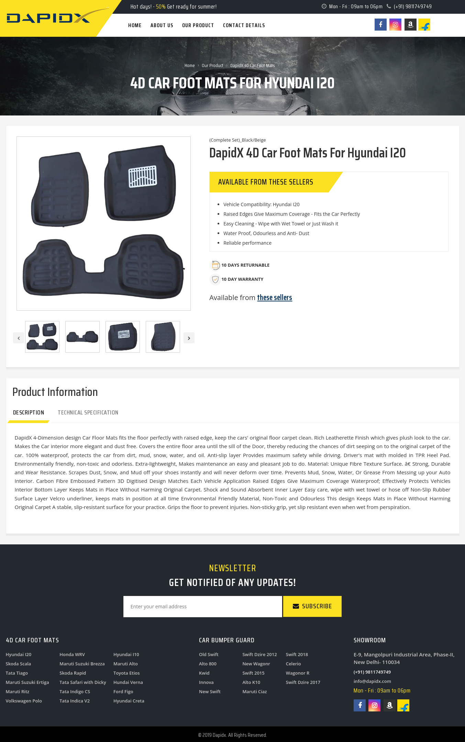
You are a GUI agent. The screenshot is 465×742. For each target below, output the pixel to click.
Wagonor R (297, 673)
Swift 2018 (297, 654)
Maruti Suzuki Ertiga (27, 682)
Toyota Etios (126, 673)
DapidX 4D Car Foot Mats (252, 65)
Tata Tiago (17, 673)
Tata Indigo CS (74, 691)
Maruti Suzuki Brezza (82, 664)
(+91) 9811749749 (413, 6)
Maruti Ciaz (254, 691)
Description (28, 412)
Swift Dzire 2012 (259, 654)
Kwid (204, 673)
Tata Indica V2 (74, 701)
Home (190, 65)
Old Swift (209, 654)
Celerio (293, 664)
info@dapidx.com (372, 681)
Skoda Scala (18, 664)
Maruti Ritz (18, 691)
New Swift (210, 691)
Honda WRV (72, 654)
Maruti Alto (125, 664)
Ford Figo (123, 691)
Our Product (212, 65)
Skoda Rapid (72, 673)
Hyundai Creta (128, 701)
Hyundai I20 (19, 654)
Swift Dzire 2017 (303, 682)
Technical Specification (88, 412)
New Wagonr (256, 664)
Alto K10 (251, 682)
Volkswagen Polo (24, 701)
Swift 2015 (253, 673)
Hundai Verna (128, 682)
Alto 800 (208, 664)
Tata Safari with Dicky (82, 682)
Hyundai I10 (126, 654)
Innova (206, 682)
